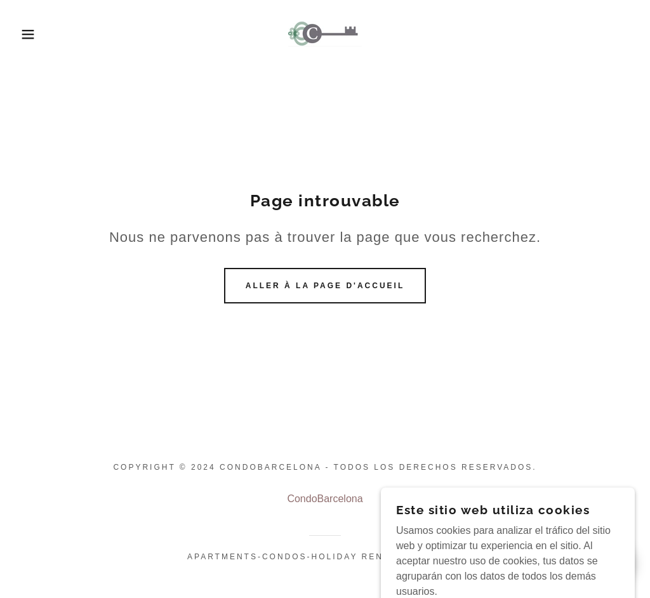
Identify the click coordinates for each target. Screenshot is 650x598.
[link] (325, 33)
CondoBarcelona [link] (324, 498)
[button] (32, 34)
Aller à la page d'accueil (325, 285)
